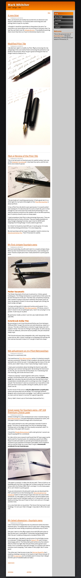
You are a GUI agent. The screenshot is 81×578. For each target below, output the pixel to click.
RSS (49, 13)
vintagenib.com (30, 30)
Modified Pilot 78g (17, 43)
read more (11, 563)
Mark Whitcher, (59, 36)
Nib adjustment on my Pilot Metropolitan (28, 350)
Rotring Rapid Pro (38, 552)
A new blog (13, 15)
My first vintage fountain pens (22, 244)
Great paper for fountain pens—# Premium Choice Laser (27, 411)
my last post (17, 556)
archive (29, 572)
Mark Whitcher (18, 5)
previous (10, 572)
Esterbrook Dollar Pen (15, 233)
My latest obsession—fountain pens (25, 520)
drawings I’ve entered (19, 162)
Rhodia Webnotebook (22, 432)
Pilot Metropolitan (41, 202)
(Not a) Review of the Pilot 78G (23, 155)
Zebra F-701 (35, 540)
